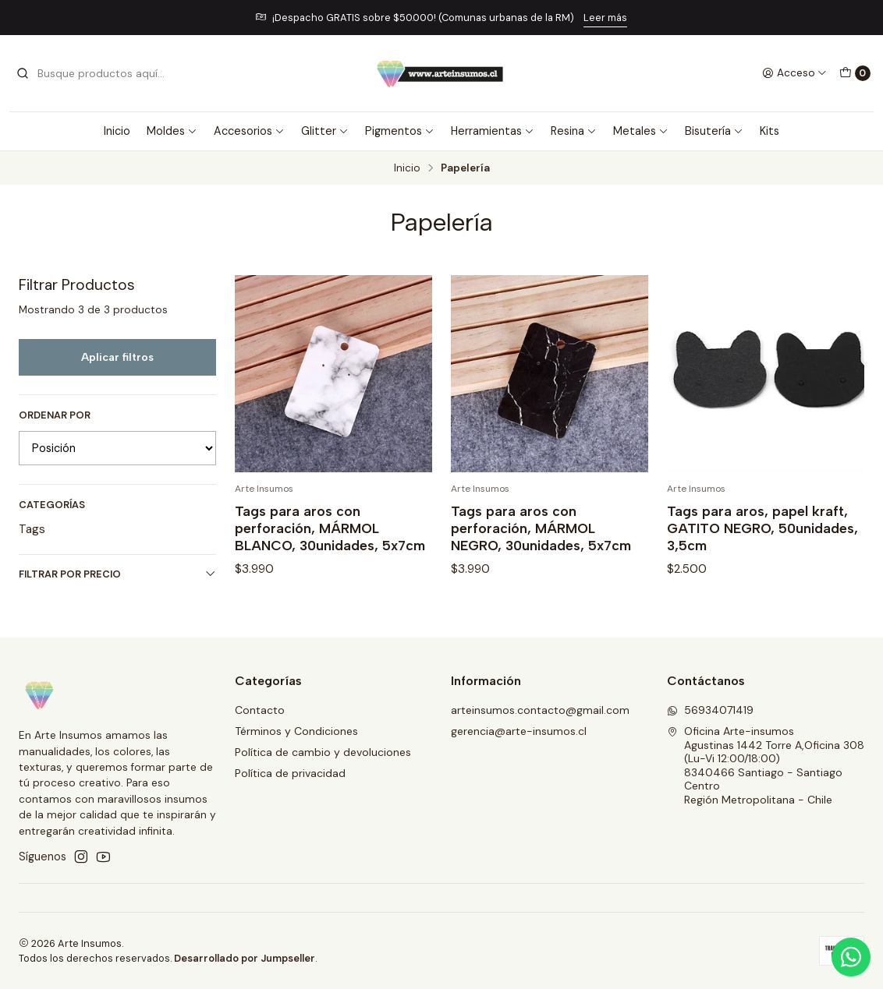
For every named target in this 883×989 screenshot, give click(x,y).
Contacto (260, 710)
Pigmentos (399, 131)
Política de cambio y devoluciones (323, 752)
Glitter (325, 131)
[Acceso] (794, 73)
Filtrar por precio (117, 574)
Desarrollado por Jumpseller (244, 958)
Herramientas (492, 131)
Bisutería (714, 131)
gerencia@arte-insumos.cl (519, 731)
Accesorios (249, 131)
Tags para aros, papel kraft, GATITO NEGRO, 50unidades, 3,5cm (762, 528)
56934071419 (710, 710)
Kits (769, 131)
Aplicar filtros (117, 357)
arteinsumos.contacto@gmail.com (540, 710)
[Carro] (855, 73)
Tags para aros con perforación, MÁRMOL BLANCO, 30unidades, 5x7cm (330, 528)
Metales (640, 131)
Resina (574, 131)
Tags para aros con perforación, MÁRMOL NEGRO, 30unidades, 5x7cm (541, 528)
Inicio (117, 131)
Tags (32, 529)
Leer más (605, 17)
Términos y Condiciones (296, 731)
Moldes (172, 131)
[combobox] (95, 73)
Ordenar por (54, 415)
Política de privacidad (290, 773)
